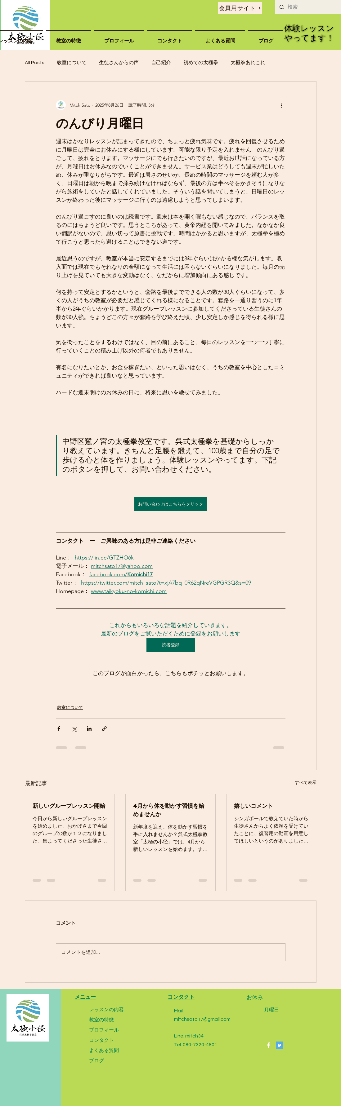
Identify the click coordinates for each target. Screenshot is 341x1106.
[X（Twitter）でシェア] (74, 729)
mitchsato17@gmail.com (202, 1019)
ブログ (96, 1061)
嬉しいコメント (253, 806)
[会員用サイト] (240, 8)
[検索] (308, 7)
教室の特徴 (101, 1020)
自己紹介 (161, 62)
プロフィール (104, 1030)
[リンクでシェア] (104, 729)
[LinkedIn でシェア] (89, 729)
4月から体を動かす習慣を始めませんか (168, 810)
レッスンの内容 (106, 1009)
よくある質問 (104, 1050)
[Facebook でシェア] (59, 729)
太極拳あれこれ (248, 62)
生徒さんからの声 (119, 62)
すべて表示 (305, 782)
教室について (72, 62)
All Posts (34, 62)
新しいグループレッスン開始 (69, 806)
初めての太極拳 (200, 62)
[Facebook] (268, 1045)
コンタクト (101, 1040)
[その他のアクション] (281, 105)
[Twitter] (279, 1045)
